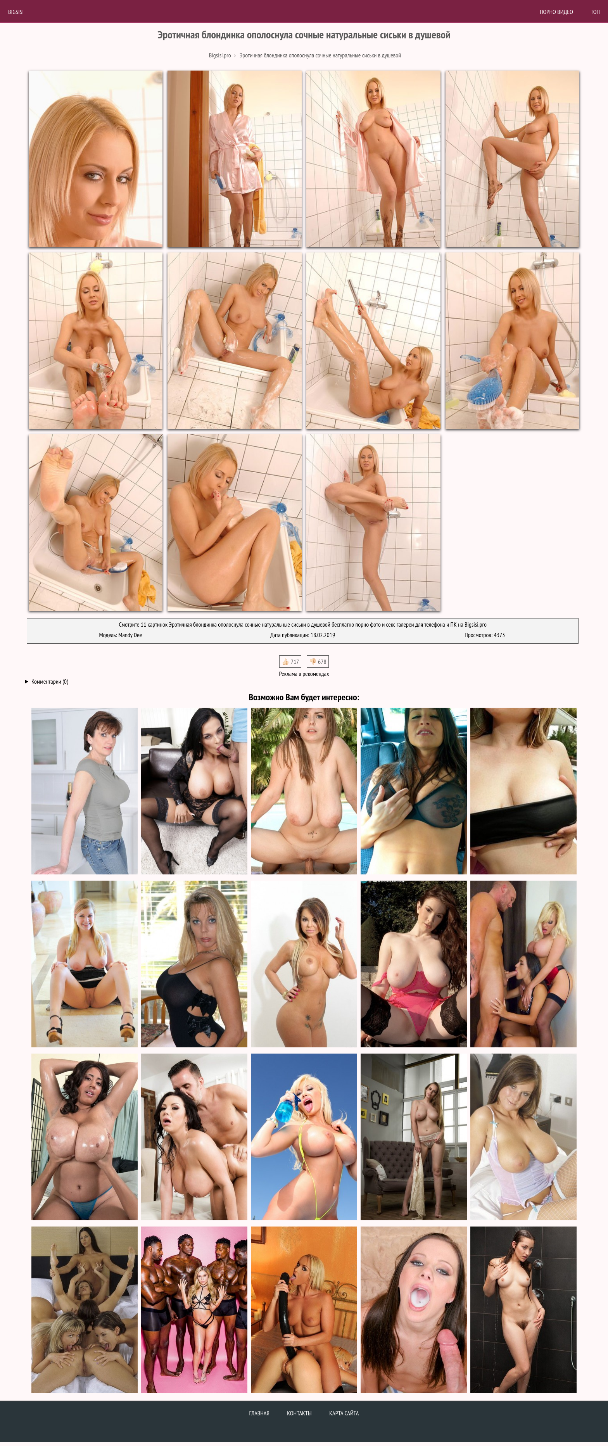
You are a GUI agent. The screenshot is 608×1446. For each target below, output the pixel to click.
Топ (595, 12)
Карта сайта (344, 1413)
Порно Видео (556, 12)
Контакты (299, 1413)
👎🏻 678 (317, 661)
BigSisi (16, 12)
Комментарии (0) (49, 681)
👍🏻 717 (290, 661)
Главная (259, 1413)
